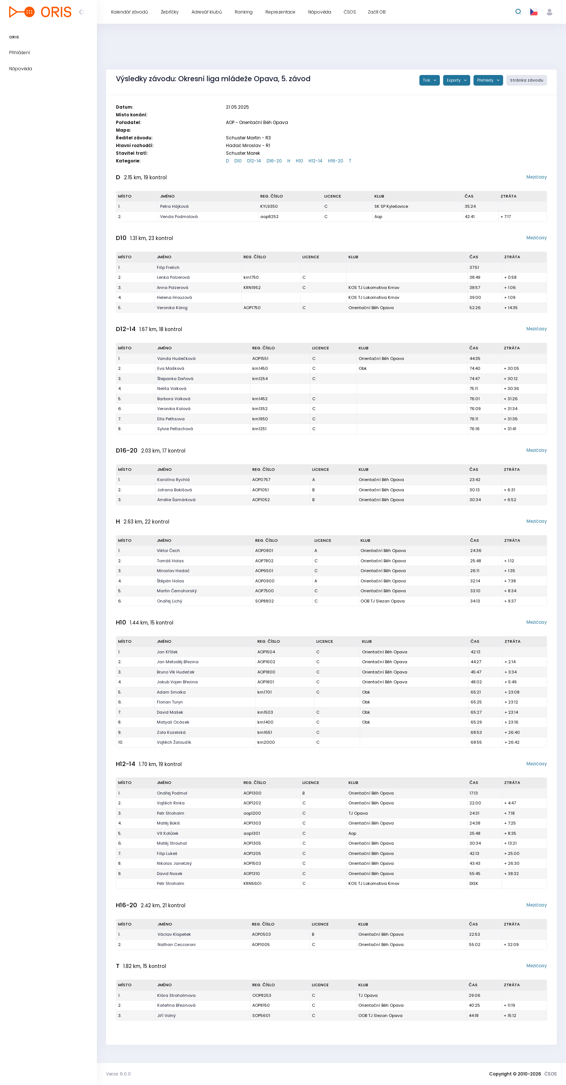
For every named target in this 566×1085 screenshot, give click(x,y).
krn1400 (265, 722)
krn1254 (260, 379)
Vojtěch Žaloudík (174, 742)
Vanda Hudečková (176, 358)
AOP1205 (252, 853)
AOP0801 (264, 550)
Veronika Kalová (173, 409)
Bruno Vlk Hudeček (176, 672)
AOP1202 (252, 803)
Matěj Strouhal (172, 843)
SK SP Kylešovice (391, 206)
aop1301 (252, 833)
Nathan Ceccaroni (177, 944)
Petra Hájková (174, 206)
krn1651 (264, 732)
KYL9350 (269, 206)
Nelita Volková (171, 388)
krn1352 (260, 409)
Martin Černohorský (177, 591)
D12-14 (254, 161)
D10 (238, 161)
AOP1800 (266, 672)
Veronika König (172, 308)
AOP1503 (252, 863)
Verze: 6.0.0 (118, 1074)
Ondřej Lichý (169, 601)
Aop (378, 216)
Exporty (454, 80)
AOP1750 (252, 308)
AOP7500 (264, 591)
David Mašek (170, 712)
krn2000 (266, 742)
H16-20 (335, 161)
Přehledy (486, 80)
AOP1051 (260, 490)
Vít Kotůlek (167, 833)
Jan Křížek (167, 652)
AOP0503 (261, 934)
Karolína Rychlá (173, 480)
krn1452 (260, 399)
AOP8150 (261, 1005)
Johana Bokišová (174, 490)
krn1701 (264, 692)
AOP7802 (264, 561)
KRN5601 (252, 883)
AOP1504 (266, 652)
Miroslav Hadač (173, 571)
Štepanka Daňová (175, 379)
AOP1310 (252, 873)
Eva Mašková (170, 368)
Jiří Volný (166, 1015)
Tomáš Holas (170, 561)
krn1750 (251, 277)
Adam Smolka (171, 692)
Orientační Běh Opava (371, 308)
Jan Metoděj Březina (178, 662)
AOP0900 (265, 581)
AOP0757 (261, 480)
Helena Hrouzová (174, 297)
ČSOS (550, 1074)
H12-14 (315, 161)
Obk (363, 368)
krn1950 (260, 419)
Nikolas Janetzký (174, 863)
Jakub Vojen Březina (177, 682)
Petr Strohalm (170, 813)
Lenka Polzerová (173, 277)
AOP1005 (261, 944)
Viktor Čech (168, 550)
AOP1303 (252, 823)
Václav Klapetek (174, 934)
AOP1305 (252, 843)
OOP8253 (261, 995)
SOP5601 (261, 1015)
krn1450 (260, 368)
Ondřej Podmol (172, 793)
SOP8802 (264, 601)
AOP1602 (266, 662)
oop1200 (252, 813)
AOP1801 (265, 682)
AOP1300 (252, 793)
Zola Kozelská (171, 732)
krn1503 (265, 712)
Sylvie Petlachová (175, 429)
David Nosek (169, 873)
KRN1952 (252, 287)
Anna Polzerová (172, 287)
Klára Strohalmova (176, 995)
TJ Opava (358, 813)
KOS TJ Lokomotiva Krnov (373, 287)
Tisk (427, 80)
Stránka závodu (526, 80)
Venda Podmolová (179, 216)
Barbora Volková (173, 399)
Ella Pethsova (171, 419)
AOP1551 (260, 358)
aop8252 (269, 216)
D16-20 (274, 161)
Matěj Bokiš (168, 823)
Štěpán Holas (170, 581)
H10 (299, 161)
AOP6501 (264, 571)
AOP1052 (261, 500)
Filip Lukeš (167, 853)
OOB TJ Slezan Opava (383, 601)
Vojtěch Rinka (171, 803)
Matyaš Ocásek (173, 722)
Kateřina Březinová (176, 1005)
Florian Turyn (170, 702)
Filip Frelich (168, 267)
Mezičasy (537, 177)
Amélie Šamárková (176, 500)
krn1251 (259, 429)
